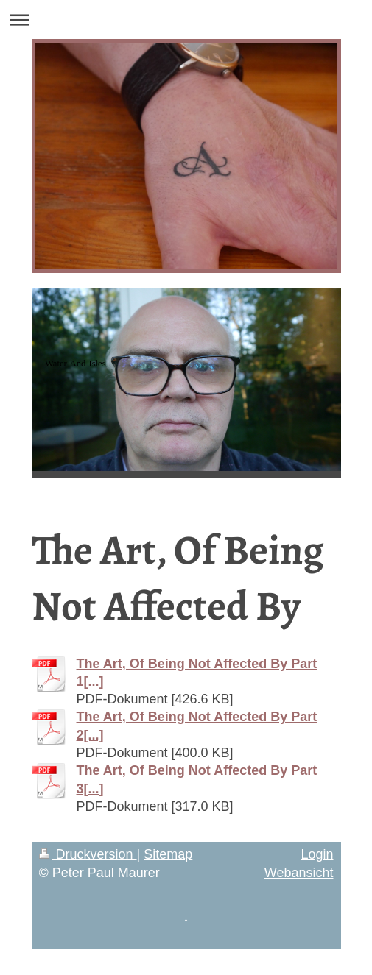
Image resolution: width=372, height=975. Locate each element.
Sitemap (168, 854)
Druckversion (88, 854)
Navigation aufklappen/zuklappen (186, 19)
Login (317, 854)
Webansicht (299, 872)
